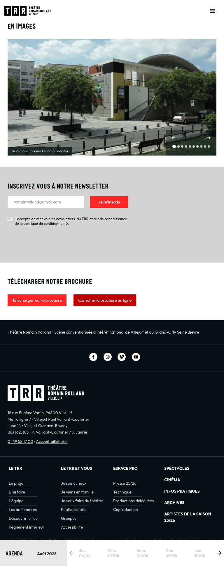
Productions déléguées (133, 500)
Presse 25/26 (124, 483)
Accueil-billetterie (51, 441)
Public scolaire (74, 509)
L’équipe (16, 500)
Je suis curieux (73, 483)
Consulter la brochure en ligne (105, 300)
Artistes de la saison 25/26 (187, 517)
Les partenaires (23, 509)
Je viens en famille (77, 492)
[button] (173, 137)
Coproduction (125, 509)
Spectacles (176, 468)
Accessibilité (72, 527)
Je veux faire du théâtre (82, 500)
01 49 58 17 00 (20, 441)
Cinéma (172, 479)
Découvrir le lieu (23, 518)
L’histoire (17, 492)
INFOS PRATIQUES (182, 491)
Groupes (68, 518)
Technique (122, 492)
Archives (174, 502)
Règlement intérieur (26, 527)
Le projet (17, 483)
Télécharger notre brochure (37, 300)
